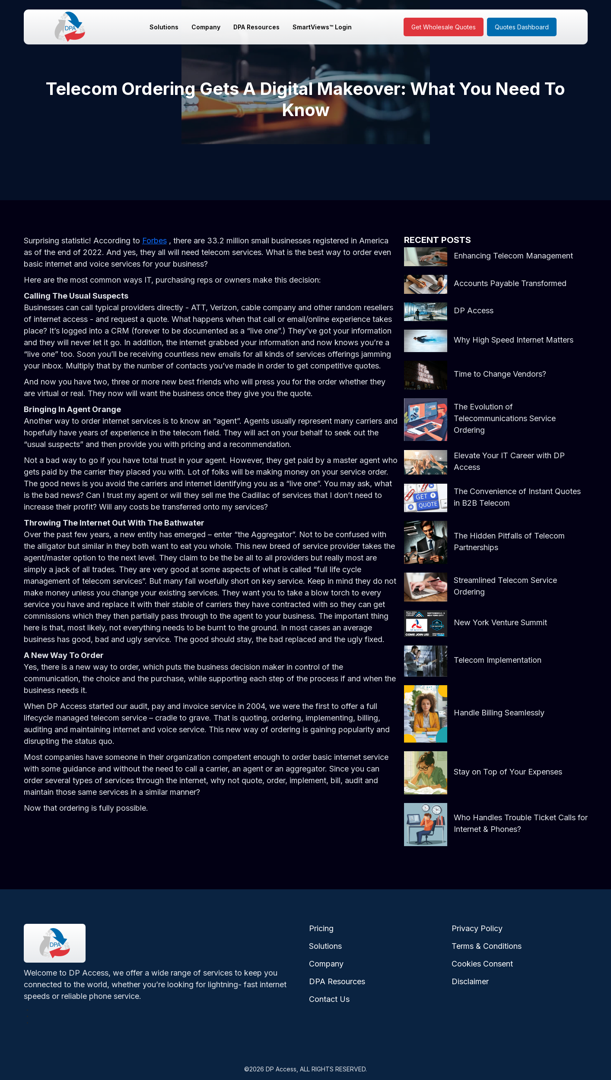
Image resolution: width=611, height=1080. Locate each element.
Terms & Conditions (487, 946)
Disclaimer (470, 981)
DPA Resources (256, 27)
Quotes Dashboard (522, 27)
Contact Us (329, 999)
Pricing (321, 928)
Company (205, 27)
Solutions (164, 27)
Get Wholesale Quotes (443, 27)
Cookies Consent (482, 963)
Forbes (154, 240)
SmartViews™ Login (322, 27)
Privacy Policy (477, 928)
